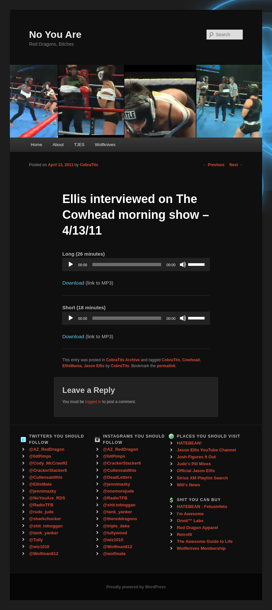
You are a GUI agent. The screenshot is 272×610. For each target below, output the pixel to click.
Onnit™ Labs (190, 520)
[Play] (70, 264)
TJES (79, 144)
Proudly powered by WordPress (136, 587)
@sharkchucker (45, 518)
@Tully (36, 539)
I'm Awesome (190, 513)
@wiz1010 (39, 546)
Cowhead (191, 360)
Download (73, 283)
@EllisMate (40, 484)
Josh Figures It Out (196, 456)
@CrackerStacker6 (48, 470)
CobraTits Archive (123, 360)
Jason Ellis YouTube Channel (206, 449)
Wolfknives (105, 144)
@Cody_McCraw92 (48, 463)
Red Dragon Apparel (197, 527)
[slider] (126, 264)
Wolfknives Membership (201, 548)
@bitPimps (40, 456)
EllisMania (72, 366)
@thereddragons (120, 518)
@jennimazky (42, 491)
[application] (136, 264)
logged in (93, 401)
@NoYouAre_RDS (47, 498)
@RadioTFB (41, 504)
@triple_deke (116, 525)
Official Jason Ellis (196, 470)
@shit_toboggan (45, 525)
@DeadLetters (117, 477)
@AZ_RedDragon (46, 449)
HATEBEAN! (189, 443)
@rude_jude (41, 511)
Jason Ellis (94, 366)
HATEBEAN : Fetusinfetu (202, 506)
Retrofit (184, 534)
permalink (166, 366)
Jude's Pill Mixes (194, 463)
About (58, 144)
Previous (213, 165)
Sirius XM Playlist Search (202, 477)
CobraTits (89, 165)
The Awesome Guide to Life (205, 541)
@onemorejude (118, 491)
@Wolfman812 (43, 553)
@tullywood (115, 532)
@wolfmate (114, 553)
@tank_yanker (43, 532)
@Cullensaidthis (45, 477)
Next (236, 165)
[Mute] (183, 264)
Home (36, 144)
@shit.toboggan (119, 504)
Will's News (188, 484)
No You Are (55, 34)
